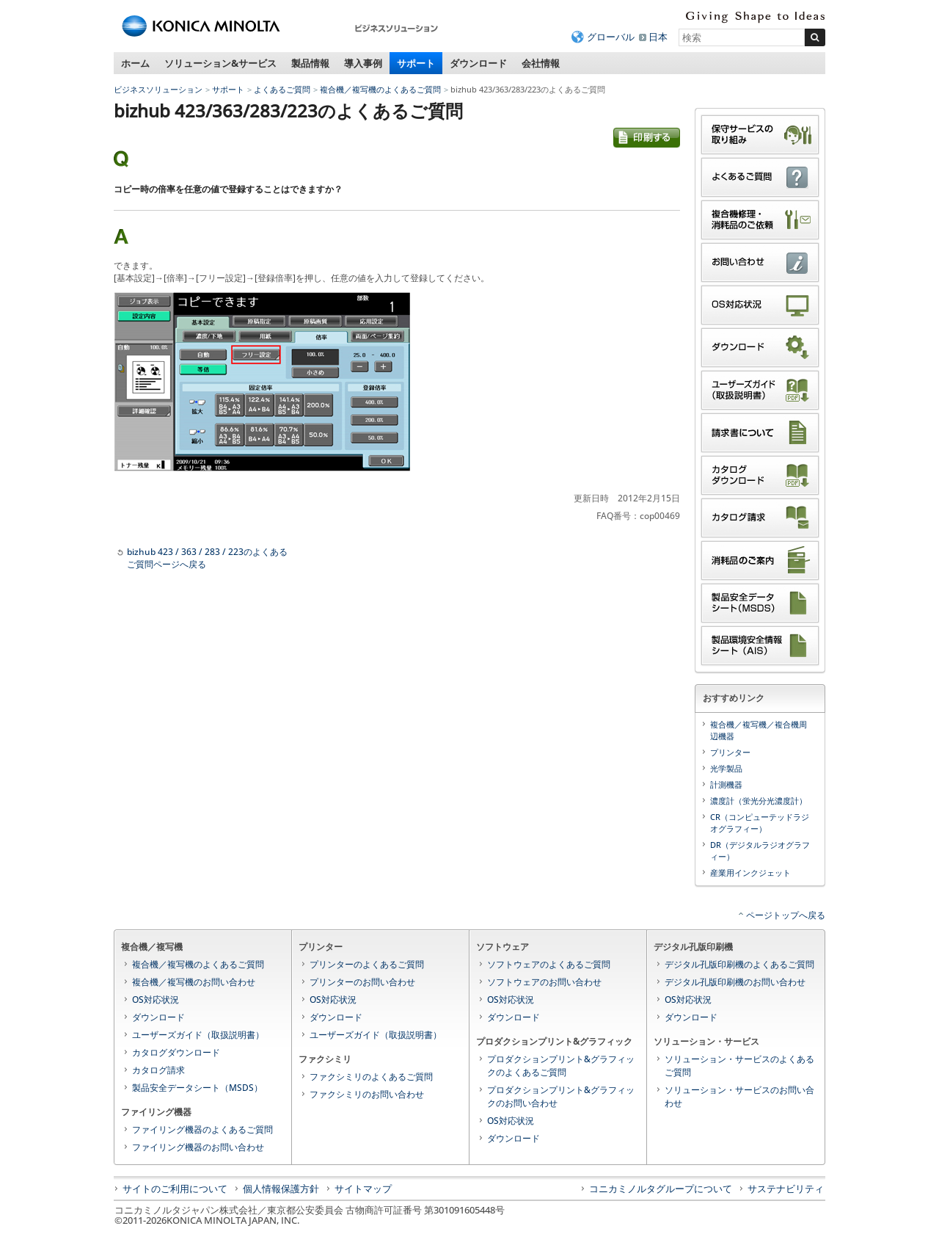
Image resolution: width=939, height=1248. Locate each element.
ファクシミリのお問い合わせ (367, 1094)
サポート (416, 63)
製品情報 (310, 63)
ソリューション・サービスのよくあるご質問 (739, 1065)
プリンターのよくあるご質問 (367, 964)
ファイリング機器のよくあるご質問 (202, 1129)
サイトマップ (363, 1188)
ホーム (135, 63)
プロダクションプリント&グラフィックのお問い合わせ (561, 1096)
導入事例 (363, 63)
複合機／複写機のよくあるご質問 (380, 89)
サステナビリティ (786, 1188)
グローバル (611, 36)
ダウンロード (478, 63)
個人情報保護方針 (281, 1188)
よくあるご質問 (282, 89)
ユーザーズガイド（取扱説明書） (198, 1034)
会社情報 (541, 63)
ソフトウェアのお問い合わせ (544, 982)
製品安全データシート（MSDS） (197, 1087)
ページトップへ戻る (785, 915)
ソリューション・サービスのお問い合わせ (739, 1096)
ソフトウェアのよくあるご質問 (548, 964)
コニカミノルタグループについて (660, 1188)
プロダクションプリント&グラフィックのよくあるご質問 (561, 1065)
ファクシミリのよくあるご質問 (371, 1076)
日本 (658, 36)
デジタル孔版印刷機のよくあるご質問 (739, 964)
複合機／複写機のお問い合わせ (193, 982)
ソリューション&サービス (220, 63)
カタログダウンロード (176, 1052)
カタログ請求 (158, 1070)
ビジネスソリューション (158, 89)
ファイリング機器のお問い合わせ (198, 1147)
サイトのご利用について (175, 1188)
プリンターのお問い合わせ (362, 982)
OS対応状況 (155, 999)
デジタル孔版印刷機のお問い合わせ (735, 982)
